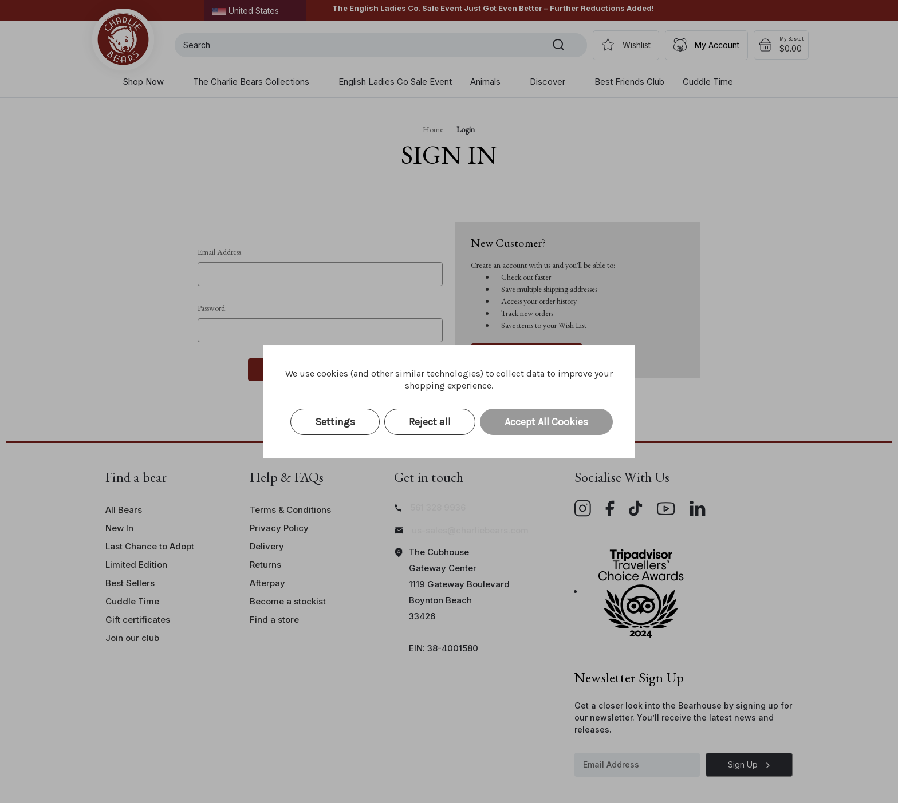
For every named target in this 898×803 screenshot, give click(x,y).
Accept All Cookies (546, 422)
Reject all (430, 422)
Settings (335, 422)
